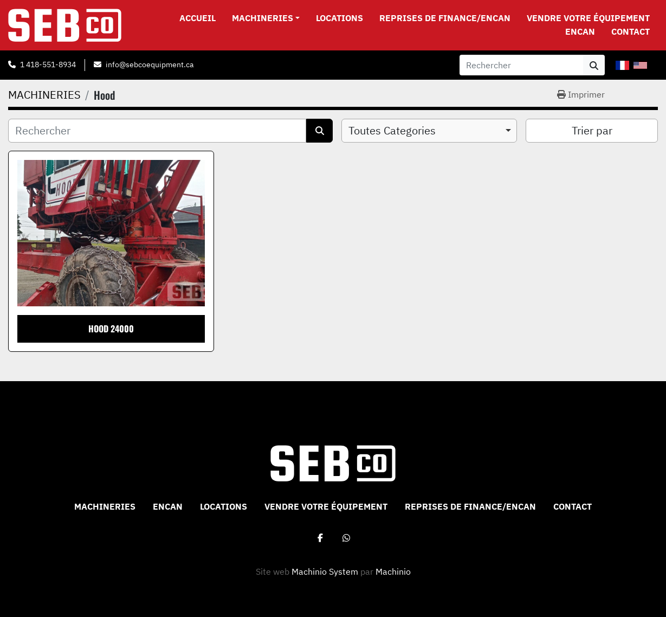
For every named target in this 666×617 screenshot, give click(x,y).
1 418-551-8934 (48, 64)
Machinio (393, 571)
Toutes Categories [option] (392, 130)
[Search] (521, 65)
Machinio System (325, 571)
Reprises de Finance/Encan (444, 17)
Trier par (592, 130)
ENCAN (580, 31)
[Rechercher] (157, 131)
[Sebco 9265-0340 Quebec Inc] (333, 462)
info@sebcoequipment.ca (149, 64)
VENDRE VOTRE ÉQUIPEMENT (588, 17)
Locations (339, 17)
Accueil (197, 17)
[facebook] (320, 538)
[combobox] (429, 131)
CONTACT (630, 31)
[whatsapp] (346, 538)
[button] (266, 17)
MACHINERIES (262, 17)
